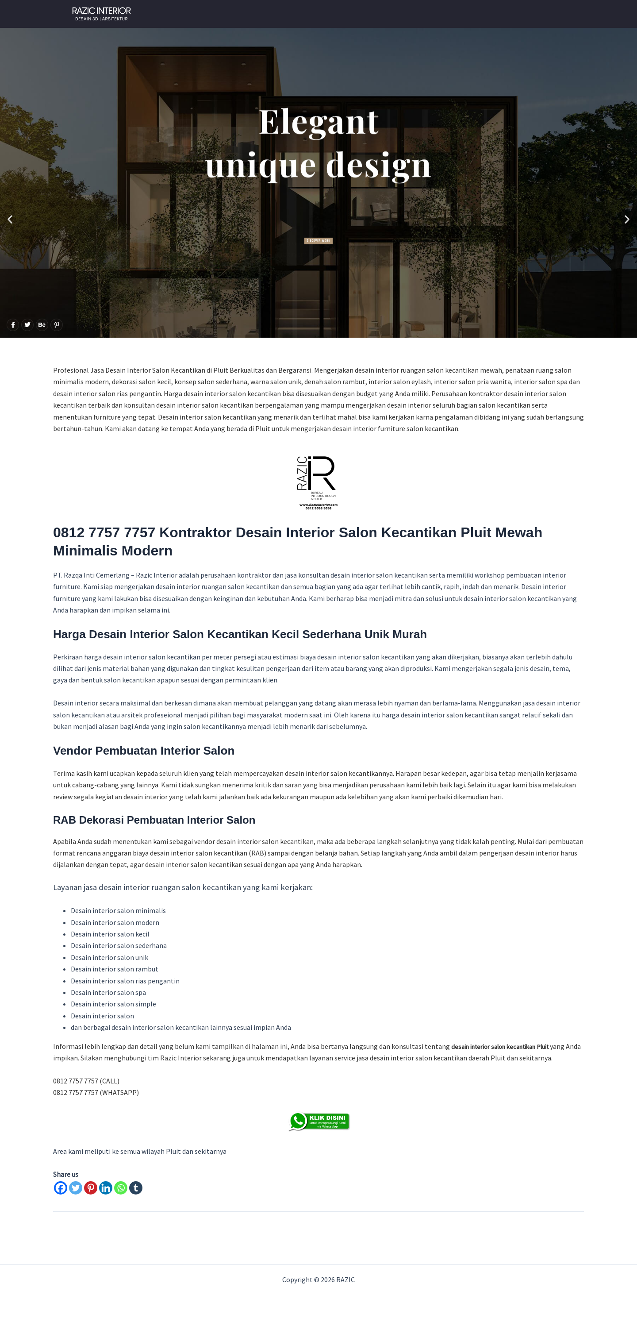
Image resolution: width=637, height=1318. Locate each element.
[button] (9, 219)
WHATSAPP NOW (331, 14)
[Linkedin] (105, 1188)
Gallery (440, 14)
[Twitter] (75, 1188)
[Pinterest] (90, 1188)
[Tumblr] (135, 1188)
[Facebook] (60, 1188)
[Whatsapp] (120, 1188)
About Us (485, 14)
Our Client (392, 14)
